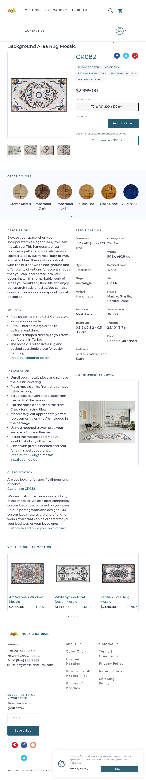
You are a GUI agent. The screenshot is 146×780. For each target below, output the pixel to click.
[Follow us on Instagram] (33, 745)
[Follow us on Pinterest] (14, 745)
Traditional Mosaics (123, 74)
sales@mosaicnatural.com (30, 665)
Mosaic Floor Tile (88, 67)
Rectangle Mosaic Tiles (92, 74)
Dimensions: (83, 99)
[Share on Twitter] (126, 55)
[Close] (119, 769)
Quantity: (81, 116)
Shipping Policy (107, 681)
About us (79, 10)
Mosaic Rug (112, 67)
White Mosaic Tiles (89, 80)
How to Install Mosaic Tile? (78, 674)
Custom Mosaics (73, 661)
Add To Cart (123, 123)
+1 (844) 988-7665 (23, 660)
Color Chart (76, 651)
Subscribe (23, 730)
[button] (110, 10)
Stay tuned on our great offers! (19, 706)
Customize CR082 (107, 140)
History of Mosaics (74, 686)
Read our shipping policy (29, 358)
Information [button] (54, 10)
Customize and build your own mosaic (36, 528)
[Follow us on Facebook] (24, 745)
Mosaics (32, 10)
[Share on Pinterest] (135, 55)
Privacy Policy (111, 663)
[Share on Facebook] (116, 55)
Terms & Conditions (108, 654)
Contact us (35, 31)
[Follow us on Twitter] (24, 758)
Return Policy (110, 671)
